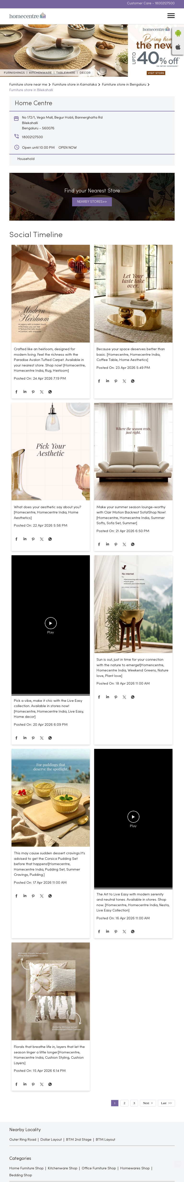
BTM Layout (105, 1141)
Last (163, 1104)
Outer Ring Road (22, 1141)
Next (146, 1104)
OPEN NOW (67, 149)
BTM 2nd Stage (79, 1141)
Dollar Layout (51, 1141)
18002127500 (165, 4)
